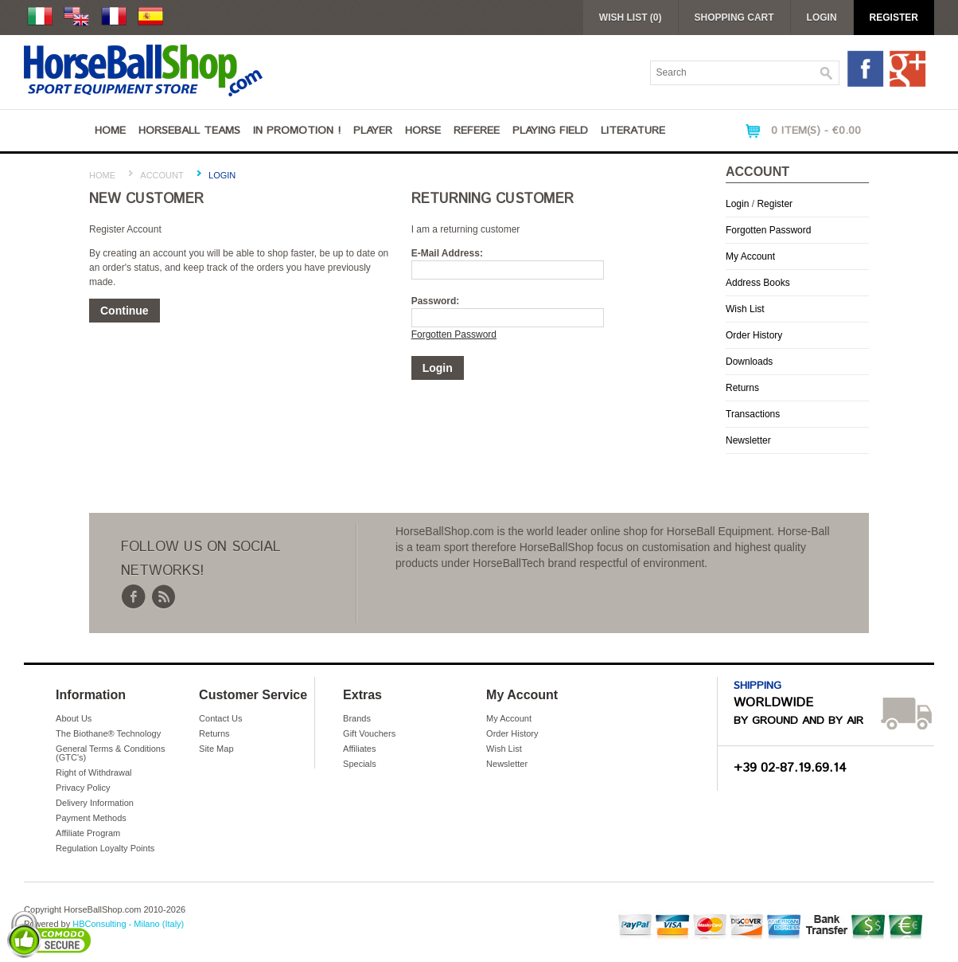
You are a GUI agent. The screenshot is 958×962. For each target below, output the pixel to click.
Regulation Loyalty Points (105, 848)
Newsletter (748, 440)
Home (110, 131)
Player (372, 131)
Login (822, 17)
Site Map (216, 748)
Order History (754, 335)
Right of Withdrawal (93, 772)
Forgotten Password (768, 230)
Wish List (745, 309)
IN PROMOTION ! (297, 131)
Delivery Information (95, 803)
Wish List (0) (630, 17)
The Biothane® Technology (108, 733)
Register (894, 17)
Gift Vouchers (369, 733)
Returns (742, 387)
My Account (750, 256)
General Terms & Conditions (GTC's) (110, 753)
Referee (477, 131)
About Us (74, 718)
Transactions (753, 414)
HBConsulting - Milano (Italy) (128, 924)
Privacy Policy (83, 787)
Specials (359, 763)
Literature (633, 131)
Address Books (758, 282)
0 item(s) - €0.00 (816, 131)
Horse (423, 131)
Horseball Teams (189, 131)
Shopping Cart (734, 17)
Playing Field (550, 131)
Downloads (749, 361)
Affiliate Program (88, 833)
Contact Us (220, 718)
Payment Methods (91, 818)
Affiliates (359, 748)
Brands (357, 718)
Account (161, 175)
